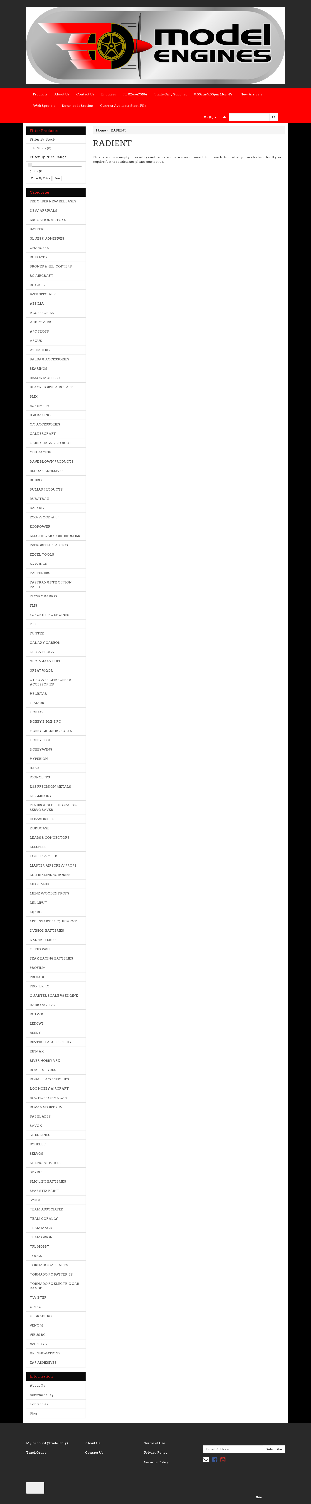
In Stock (42, 148)
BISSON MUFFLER (45, 378)
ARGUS (36, 341)
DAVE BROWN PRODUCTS (52, 461)
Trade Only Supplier (170, 94)
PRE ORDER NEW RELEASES (53, 201)
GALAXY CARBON (45, 642)
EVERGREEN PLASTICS (49, 545)
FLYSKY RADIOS (43, 596)
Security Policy (156, 1462)
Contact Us (85, 94)
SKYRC (36, 1172)
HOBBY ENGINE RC (45, 721)
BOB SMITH (39, 406)
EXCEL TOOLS (42, 554)
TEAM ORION (41, 1237)
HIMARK (37, 703)
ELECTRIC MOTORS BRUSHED (55, 536)
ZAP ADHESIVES (43, 1362)
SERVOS (36, 1153)
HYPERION (39, 759)
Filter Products (44, 131)
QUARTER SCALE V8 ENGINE (54, 995)
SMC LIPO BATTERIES (48, 1181)
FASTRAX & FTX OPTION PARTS (51, 585)
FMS (33, 605)
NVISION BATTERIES (47, 930)
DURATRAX (39, 499)
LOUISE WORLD (43, 856)
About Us (61, 94)
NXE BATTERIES (43, 940)
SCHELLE (38, 1144)
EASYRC (37, 508)
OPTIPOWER (41, 949)
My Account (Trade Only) (47, 1443)
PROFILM (38, 967)
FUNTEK (37, 633)
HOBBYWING (41, 749)
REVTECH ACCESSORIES (50, 1042)
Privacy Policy (156, 1452)
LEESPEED (38, 847)
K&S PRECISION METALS (50, 786)
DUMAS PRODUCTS (46, 489)
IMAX (34, 768)
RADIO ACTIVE (42, 1005)
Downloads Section (77, 105)
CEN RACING (41, 452)
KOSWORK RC (42, 819)
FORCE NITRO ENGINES (49, 615)
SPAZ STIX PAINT (44, 1191)
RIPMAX (37, 1051)
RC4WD (36, 1014)
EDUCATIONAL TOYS (48, 220)
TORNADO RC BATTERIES (51, 1274)
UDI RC (35, 1307)
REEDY (35, 1033)
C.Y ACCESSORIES (45, 424)
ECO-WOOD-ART (44, 517)
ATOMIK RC (40, 350)
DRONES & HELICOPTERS (51, 266)
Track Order (36, 1452)
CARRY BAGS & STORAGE (51, 443)
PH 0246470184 (135, 94)
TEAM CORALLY (44, 1218)
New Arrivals (251, 94)
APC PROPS (39, 331)
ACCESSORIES (42, 313)
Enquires (108, 94)
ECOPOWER (40, 526)
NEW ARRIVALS (43, 210)
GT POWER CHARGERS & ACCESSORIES (51, 682)
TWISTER (38, 1297)
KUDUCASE (39, 828)
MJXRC (36, 912)
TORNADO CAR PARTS (49, 1265)
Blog (33, 1413)
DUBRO (36, 480)
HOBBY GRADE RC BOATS (51, 731)
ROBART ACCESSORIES (49, 1079)
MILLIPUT (38, 902)
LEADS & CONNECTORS (49, 837)
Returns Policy (42, 1395)
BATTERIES (39, 229)
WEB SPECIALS (43, 294)
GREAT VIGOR (41, 670)
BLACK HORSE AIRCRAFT (51, 387)
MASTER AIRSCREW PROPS (53, 865)
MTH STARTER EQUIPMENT (53, 921)
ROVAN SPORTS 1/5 (46, 1107)
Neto (259, 1497)
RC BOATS (38, 257)
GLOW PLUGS (42, 652)
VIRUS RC (38, 1334)
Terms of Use (154, 1443)
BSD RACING (40, 415)
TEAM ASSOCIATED (46, 1209)
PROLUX (37, 977)
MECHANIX (39, 884)
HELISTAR (38, 693)
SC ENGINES (40, 1135)
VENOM (36, 1325)
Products (40, 94)
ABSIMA (37, 303)
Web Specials (44, 105)
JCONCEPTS (40, 777)
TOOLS (36, 1256)
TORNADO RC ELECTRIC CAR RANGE (54, 1286)
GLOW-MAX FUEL (45, 661)
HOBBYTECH (41, 740)
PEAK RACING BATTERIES (51, 958)
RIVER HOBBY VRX (45, 1060)
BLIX (34, 396)
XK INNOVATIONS (45, 1353)
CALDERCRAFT (43, 433)
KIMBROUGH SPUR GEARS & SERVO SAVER (53, 807)
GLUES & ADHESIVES (47, 238)
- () (209, 117)
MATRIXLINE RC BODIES (50, 875)
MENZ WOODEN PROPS (49, 893)
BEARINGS (38, 368)
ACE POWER (40, 322)
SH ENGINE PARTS (45, 1163)
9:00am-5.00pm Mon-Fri (214, 94)
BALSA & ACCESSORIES (49, 359)
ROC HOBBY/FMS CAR (48, 1098)
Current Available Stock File (123, 105)
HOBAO (36, 712)
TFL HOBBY (39, 1246)
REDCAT (37, 1023)
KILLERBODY (41, 796)
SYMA (35, 1200)
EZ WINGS (38, 564)
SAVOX (36, 1125)
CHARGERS (39, 248)
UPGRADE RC (41, 1316)
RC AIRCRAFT (41, 275)
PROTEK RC (39, 986)
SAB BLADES (40, 1116)
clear (57, 178)
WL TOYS (38, 1344)
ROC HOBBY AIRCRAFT (49, 1088)
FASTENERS (40, 573)
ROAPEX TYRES (43, 1070)
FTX (33, 624)
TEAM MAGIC (41, 1228)
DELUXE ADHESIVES (47, 471)
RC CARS (37, 285)
